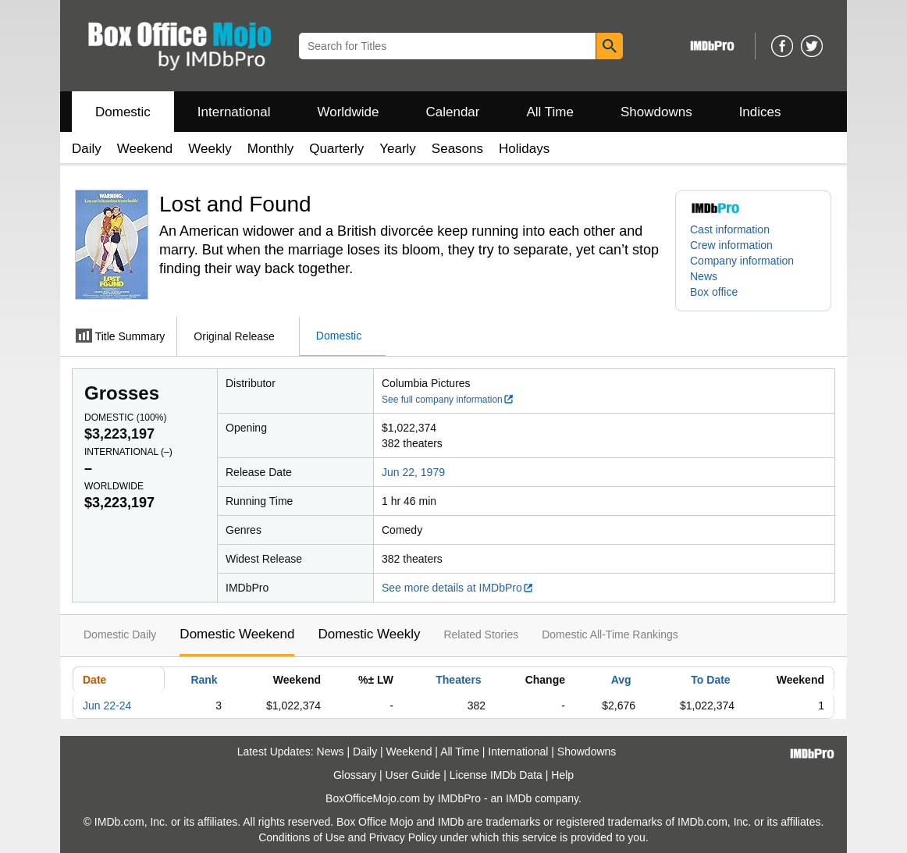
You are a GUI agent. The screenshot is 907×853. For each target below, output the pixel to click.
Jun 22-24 (107, 705)
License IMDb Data (496, 775)
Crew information (731, 245)
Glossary (354, 775)
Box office (714, 292)
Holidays (524, 148)
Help (562, 775)
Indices (760, 112)
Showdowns (656, 112)
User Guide (413, 775)
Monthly (270, 148)
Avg (621, 680)
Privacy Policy (403, 837)
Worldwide (348, 112)
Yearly (397, 148)
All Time (550, 112)
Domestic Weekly (369, 634)
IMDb (519, 798)
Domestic (123, 112)
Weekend (145, 148)
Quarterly (336, 148)
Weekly (209, 148)
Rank (203, 680)
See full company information (448, 399)
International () (128, 451)
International (234, 112)
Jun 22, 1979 (413, 472)
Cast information (730, 229)
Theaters (458, 680)
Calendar (453, 112)
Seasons (457, 148)
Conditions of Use (301, 837)
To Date (710, 680)
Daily (86, 148)
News (703, 276)
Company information (742, 260)
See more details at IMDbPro (458, 587)
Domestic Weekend (237, 634)
